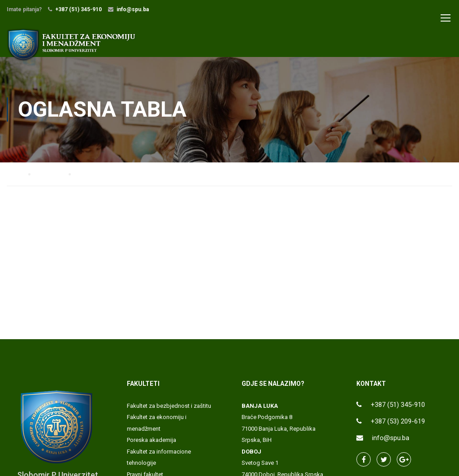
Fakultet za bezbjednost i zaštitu (169, 405)
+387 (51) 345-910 (78, 9)
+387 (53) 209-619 (398, 421)
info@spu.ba (133, 9)
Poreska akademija (151, 440)
